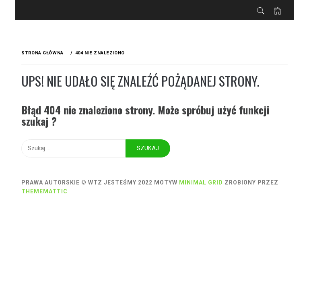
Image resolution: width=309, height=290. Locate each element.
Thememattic (44, 191)
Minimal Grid (201, 182)
